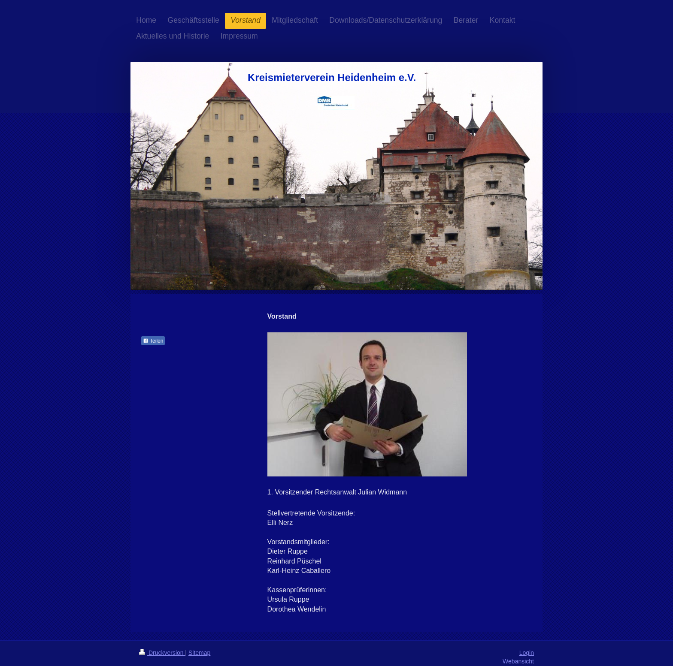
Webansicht (518, 661)
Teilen (153, 341)
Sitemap (199, 652)
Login (526, 652)
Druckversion (162, 652)
